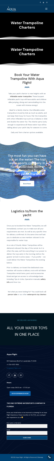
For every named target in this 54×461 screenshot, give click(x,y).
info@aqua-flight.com (14, 368)
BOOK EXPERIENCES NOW (20, 393)
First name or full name (14, 423)
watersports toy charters (36, 294)
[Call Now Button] (49, 457)
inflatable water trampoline (21, 96)
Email (8, 430)
